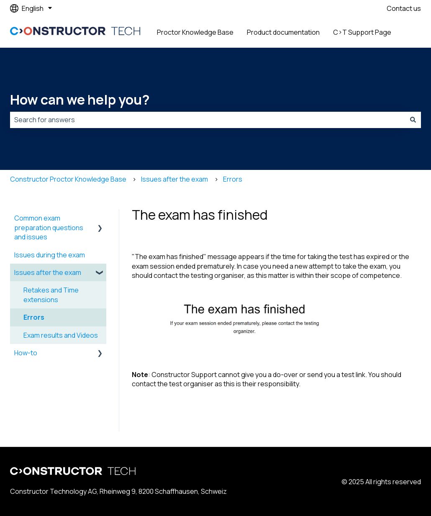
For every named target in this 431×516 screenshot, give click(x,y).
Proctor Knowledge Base (195, 32)
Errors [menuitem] (33, 317)
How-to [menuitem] (25, 352)
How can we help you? (80, 99)
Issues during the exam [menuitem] (49, 254)
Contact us (404, 8)
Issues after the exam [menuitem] (47, 272)
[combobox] (207, 120)
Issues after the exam (174, 179)
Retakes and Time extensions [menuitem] (51, 294)
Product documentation (283, 32)
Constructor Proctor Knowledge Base (68, 179)
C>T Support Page (362, 32)
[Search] (413, 120)
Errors (232, 179)
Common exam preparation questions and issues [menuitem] (48, 227)
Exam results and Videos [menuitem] (60, 335)
